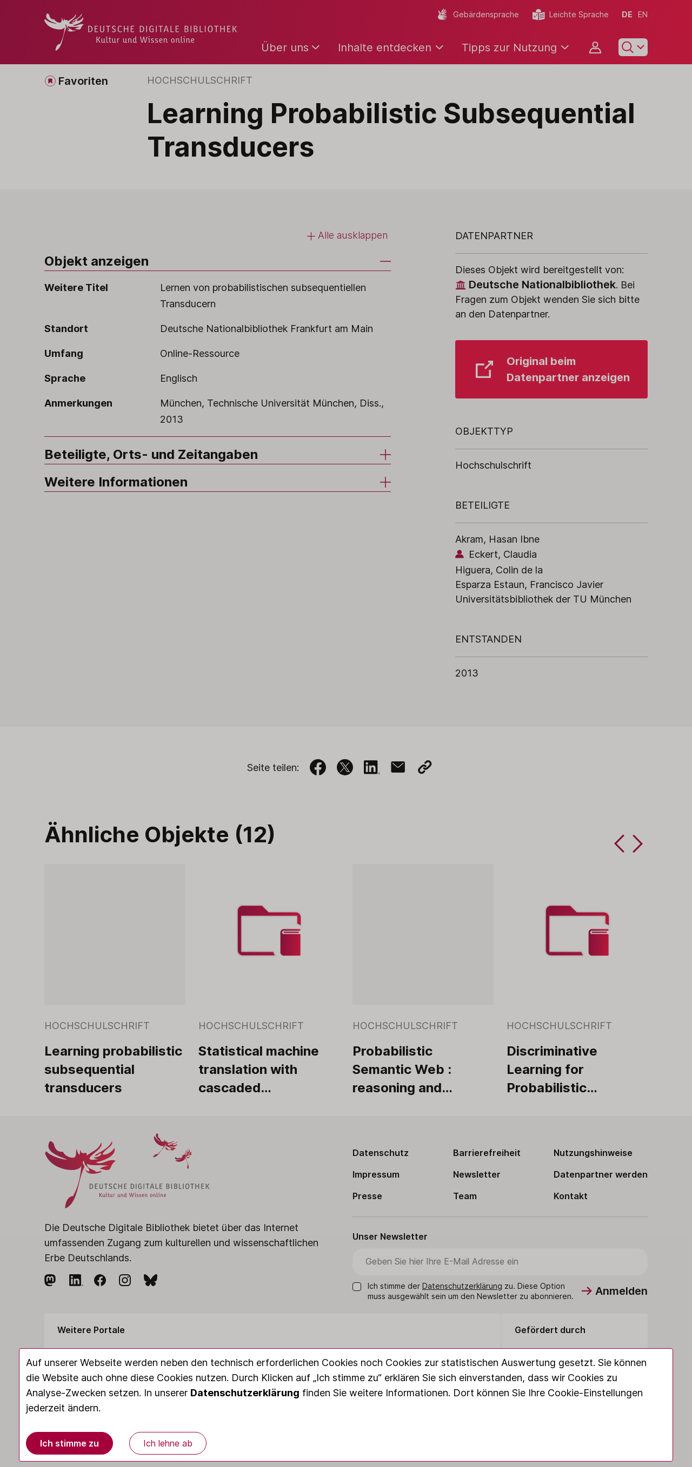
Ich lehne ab (167, 1443)
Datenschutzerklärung (245, 1392)
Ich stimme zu (69, 1443)
